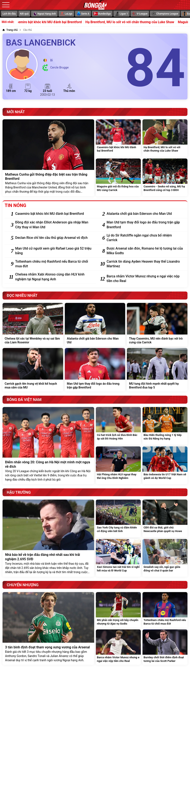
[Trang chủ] (10, 30)
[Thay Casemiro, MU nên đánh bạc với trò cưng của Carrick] (157, 324)
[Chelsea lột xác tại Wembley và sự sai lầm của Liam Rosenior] (33, 324)
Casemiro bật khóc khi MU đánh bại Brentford (52, 22)
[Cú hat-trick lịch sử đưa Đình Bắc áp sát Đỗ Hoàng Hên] (118, 426)
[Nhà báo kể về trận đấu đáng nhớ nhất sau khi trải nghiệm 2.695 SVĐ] (48, 538)
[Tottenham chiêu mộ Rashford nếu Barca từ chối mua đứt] (53, 264)
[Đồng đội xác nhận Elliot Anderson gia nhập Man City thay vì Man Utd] (53, 225)
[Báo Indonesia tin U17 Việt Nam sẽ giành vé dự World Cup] (164, 465)
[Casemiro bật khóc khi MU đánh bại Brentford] (118, 138)
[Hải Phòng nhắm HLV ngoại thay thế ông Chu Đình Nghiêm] (118, 465)
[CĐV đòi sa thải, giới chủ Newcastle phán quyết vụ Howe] (164, 518)
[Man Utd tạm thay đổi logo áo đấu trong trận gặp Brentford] (145, 225)
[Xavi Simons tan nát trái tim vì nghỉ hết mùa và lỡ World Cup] (118, 558)
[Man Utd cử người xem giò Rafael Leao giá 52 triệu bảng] (53, 251)
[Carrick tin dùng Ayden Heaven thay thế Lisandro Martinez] (145, 264)
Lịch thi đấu (9, 13)
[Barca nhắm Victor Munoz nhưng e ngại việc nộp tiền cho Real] (145, 279)
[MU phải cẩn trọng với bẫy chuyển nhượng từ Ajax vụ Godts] (118, 610)
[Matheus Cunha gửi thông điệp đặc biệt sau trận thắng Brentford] (48, 157)
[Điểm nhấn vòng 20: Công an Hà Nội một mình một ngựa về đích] (48, 445)
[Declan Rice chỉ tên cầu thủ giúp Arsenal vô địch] (53, 237)
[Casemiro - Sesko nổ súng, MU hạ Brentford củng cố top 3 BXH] (164, 177)
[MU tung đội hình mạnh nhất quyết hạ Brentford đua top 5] (157, 369)
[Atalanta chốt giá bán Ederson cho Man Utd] (145, 213)
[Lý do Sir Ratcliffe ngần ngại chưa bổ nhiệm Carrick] (145, 238)
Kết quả (24, 13)
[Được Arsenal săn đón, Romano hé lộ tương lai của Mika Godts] (145, 251)
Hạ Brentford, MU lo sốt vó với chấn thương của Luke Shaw (135, 22)
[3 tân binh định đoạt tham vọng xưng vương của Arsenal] (48, 628)
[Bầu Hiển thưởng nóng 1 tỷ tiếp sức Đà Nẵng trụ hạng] (164, 426)
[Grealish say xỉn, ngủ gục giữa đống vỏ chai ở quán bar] (164, 558)
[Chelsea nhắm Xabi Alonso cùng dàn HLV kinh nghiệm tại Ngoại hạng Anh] (53, 277)
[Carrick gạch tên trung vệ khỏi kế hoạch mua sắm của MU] (33, 369)
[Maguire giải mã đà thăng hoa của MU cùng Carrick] (118, 177)
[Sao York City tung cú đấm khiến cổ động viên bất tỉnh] (118, 518)
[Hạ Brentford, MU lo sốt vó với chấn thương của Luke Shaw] (164, 138)
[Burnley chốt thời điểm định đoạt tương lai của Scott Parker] (164, 647)
